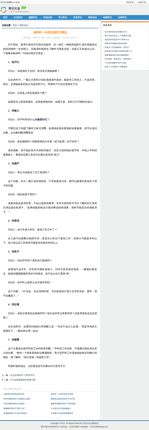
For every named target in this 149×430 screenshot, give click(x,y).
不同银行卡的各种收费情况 (62, 413)
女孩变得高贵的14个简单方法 (117, 39)
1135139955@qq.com (99, 427)
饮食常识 (77, 17)
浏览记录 (129, 2)
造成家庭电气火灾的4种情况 (15, 413)
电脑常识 (107, 17)
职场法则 (47, 17)
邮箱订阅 (142, 2)
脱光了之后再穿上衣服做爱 (116, 67)
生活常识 (18, 17)
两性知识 (92, 17)
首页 (5, 17)
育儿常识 (62, 17)
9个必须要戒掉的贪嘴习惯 (22, 380)
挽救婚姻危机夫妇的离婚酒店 (117, 55)
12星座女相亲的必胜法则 (13, 394)
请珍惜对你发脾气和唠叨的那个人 (119, 51)
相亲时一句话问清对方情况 (62, 394)
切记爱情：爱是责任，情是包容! (118, 59)
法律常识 (122, 17)
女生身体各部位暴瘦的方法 (116, 32)
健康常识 (33, 17)
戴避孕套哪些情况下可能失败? (63, 404)
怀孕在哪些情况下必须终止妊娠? (17, 399)
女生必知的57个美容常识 (22, 375)
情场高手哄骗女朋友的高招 (116, 43)
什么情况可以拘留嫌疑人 (61, 408)
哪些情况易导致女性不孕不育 (63, 399)
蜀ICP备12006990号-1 (50, 427)
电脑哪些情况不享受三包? (14, 408)
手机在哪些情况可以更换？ (14, 404)
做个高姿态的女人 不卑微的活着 (118, 36)
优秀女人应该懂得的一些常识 (117, 47)
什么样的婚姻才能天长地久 (116, 63)
